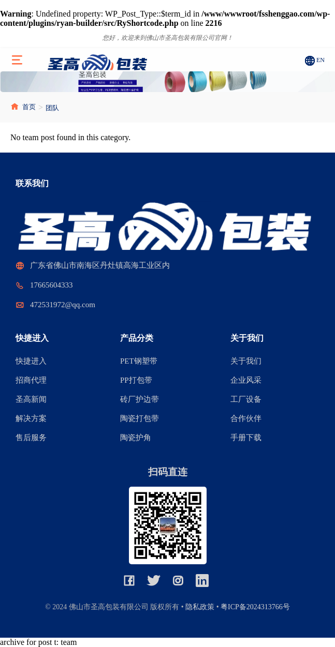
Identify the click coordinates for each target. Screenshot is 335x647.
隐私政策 (199, 607)
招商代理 (31, 380)
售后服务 (31, 437)
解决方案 (31, 418)
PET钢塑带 (138, 361)
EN (320, 60)
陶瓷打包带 (139, 418)
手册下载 (245, 437)
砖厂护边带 (139, 399)
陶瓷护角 (135, 437)
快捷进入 (31, 361)
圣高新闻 (31, 399)
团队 (52, 108)
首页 (23, 107)
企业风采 (245, 380)
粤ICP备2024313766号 (255, 607)
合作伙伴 (245, 418)
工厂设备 (245, 399)
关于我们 (245, 361)
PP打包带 (136, 380)
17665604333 (51, 285)
